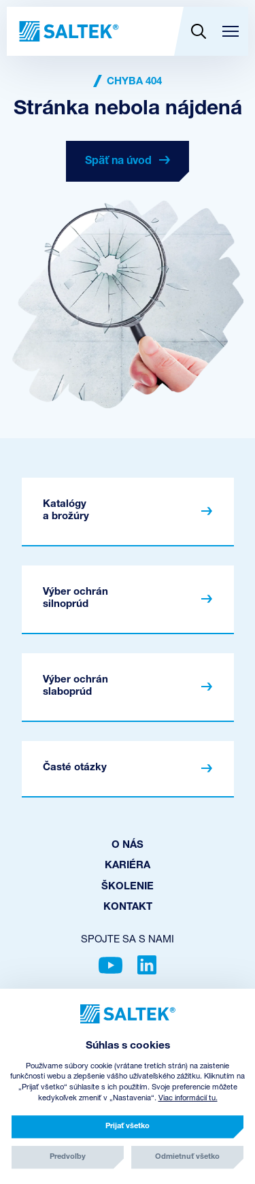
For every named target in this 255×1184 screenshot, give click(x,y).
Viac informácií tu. (188, 1098)
